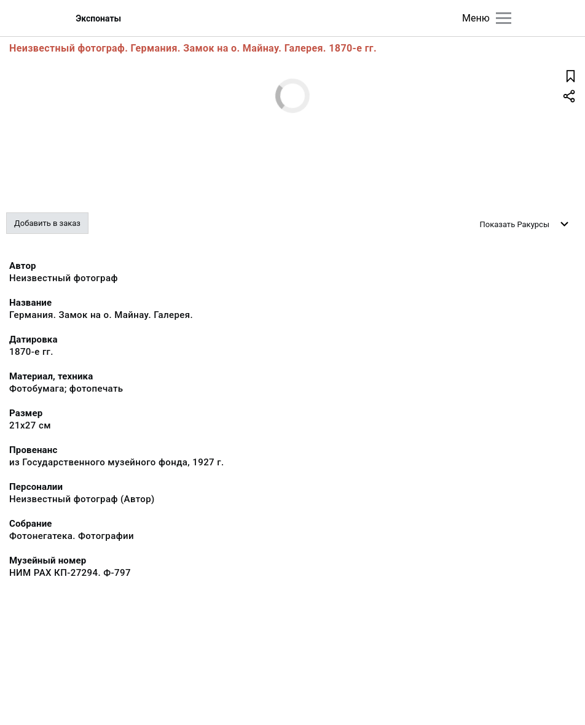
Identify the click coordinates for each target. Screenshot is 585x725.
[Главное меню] (503, 18)
